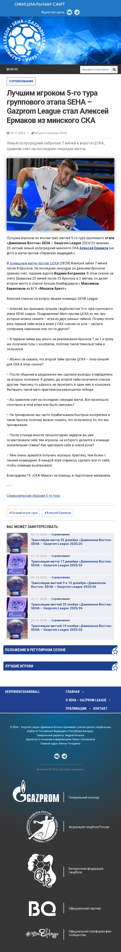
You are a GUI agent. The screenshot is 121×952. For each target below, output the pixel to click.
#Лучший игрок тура (23, 513)
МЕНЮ (12, 69)
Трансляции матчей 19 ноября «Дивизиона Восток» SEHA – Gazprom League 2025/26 (71, 628)
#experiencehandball (22, 692)
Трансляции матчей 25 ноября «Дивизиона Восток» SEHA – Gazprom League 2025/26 (71, 606)
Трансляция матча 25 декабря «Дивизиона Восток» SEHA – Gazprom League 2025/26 (71, 542)
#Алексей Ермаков (57, 513)
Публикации (76, 709)
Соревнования (21, 81)
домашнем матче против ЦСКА (34, 263)
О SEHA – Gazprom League (86, 700)
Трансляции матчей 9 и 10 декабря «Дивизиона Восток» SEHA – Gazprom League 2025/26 (68, 585)
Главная (72, 692)
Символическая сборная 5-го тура (33, 496)
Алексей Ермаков (93, 248)
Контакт (100, 709)
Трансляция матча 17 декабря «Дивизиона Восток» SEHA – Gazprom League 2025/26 (71, 563)
